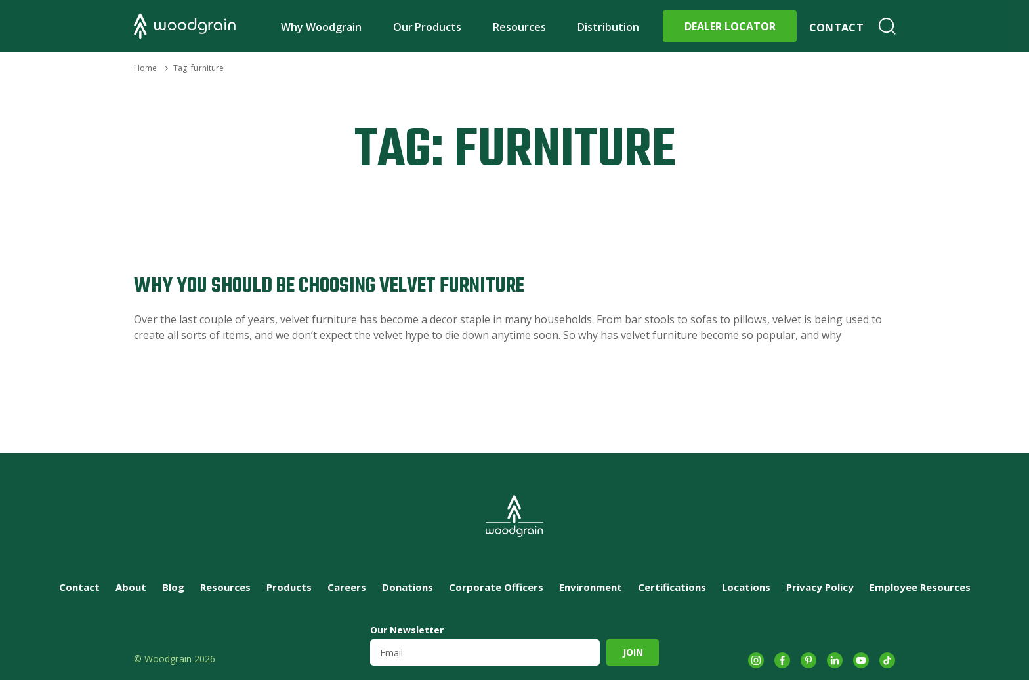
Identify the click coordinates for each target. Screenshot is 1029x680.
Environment (590, 586)
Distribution (608, 27)
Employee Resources (920, 586)
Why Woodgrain (321, 27)
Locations (746, 586)
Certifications (672, 586)
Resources (519, 27)
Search (887, 26)
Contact (836, 27)
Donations (407, 586)
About (131, 586)
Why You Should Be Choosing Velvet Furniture (329, 286)
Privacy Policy (820, 586)
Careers (346, 586)
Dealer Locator (730, 26)
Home (145, 67)
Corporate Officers (496, 586)
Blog (173, 586)
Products (289, 586)
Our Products (427, 27)
